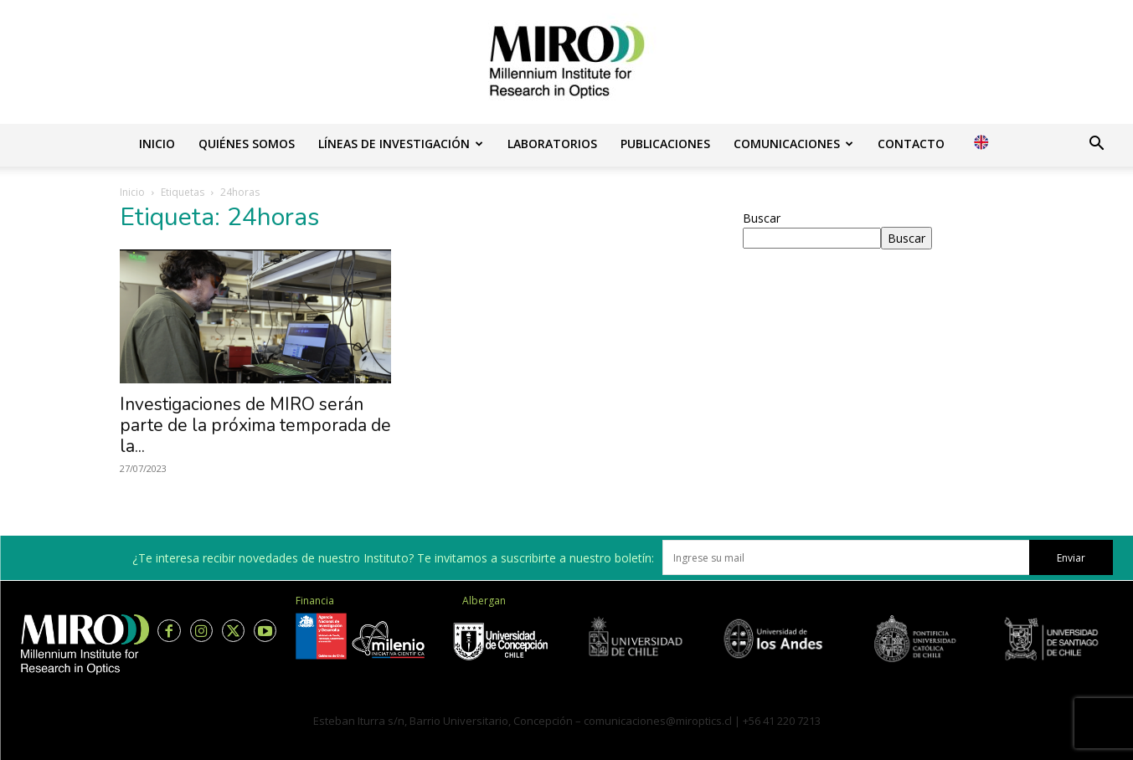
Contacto (911, 143)
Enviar (1071, 558)
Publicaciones (665, 143)
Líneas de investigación (400, 143)
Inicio (157, 143)
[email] (845, 557)
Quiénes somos (246, 143)
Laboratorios (552, 143)
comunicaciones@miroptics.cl (658, 720)
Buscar (761, 218)
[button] (1096, 145)
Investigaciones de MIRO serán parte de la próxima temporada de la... (255, 425)
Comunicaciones (793, 143)
